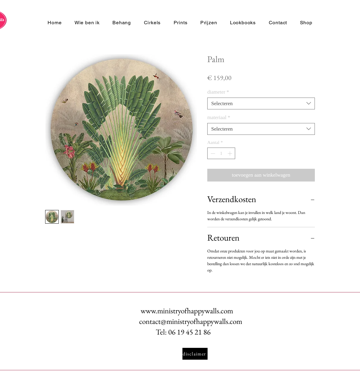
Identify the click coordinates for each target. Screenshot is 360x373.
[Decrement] (212, 153)
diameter (218, 92)
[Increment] (230, 153)
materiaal (218, 117)
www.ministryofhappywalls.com (187, 310)
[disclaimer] (195, 354)
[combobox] (261, 103)
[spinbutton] (221, 153)
